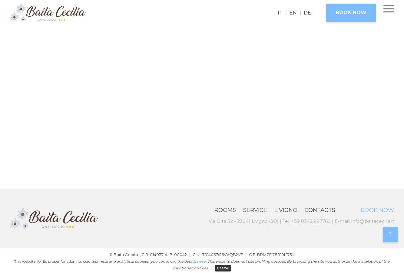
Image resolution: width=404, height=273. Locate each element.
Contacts (320, 210)
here (201, 261)
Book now (351, 12)
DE (307, 13)
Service (255, 210)
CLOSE (223, 268)
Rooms (225, 210)
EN (293, 13)
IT (280, 13)
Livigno (285, 210)
